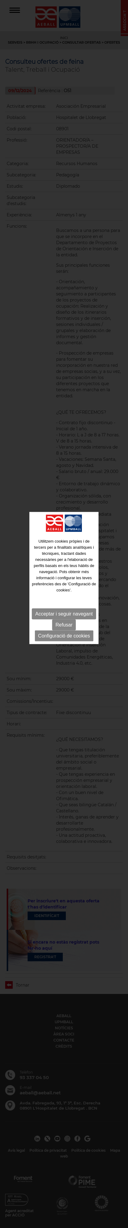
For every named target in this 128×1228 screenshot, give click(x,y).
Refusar (64, 607)
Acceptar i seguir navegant (64, 596)
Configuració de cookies (64, 618)
